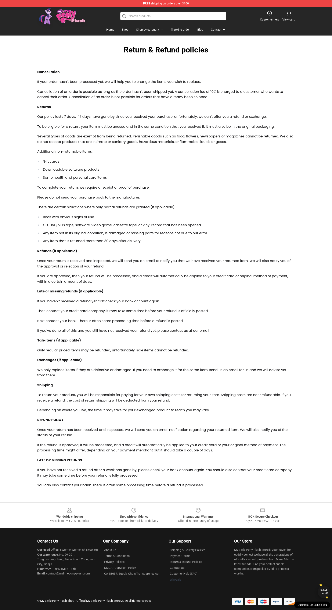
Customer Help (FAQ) (184, 573)
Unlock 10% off (324, 592)
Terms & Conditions (117, 556)
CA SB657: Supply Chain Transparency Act (131, 573)
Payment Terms (180, 556)
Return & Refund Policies (186, 561)
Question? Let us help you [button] (312, 604)
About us (110, 550)
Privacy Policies (114, 561)
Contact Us (177, 567)
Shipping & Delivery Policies (187, 550)
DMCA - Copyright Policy (120, 567)
